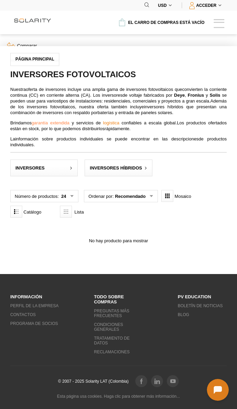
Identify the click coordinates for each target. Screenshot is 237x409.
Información (26, 296)
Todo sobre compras (109, 299)
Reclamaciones (112, 352)
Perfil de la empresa (34, 305)
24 (63, 196)
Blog (183, 314)
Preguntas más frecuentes (111, 313)
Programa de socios (34, 323)
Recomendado (130, 196)
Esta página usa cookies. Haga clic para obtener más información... (118, 396)
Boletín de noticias (200, 305)
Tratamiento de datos (112, 340)
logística (111, 122)
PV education (194, 296)
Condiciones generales (108, 327)
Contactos (23, 314)
